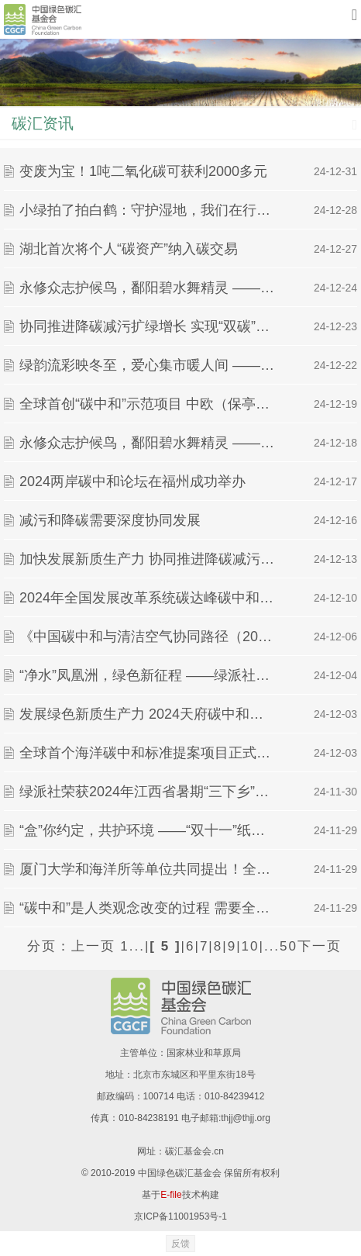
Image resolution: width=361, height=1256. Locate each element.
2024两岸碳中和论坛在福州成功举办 (132, 481)
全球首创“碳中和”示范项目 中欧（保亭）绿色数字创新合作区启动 (147, 404)
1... (132, 946)
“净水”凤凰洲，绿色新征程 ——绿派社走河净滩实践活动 (147, 675)
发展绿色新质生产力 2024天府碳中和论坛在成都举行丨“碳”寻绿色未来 (147, 714)
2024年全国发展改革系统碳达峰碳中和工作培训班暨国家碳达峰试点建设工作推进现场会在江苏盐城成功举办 (147, 598)
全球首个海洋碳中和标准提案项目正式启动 (147, 753)
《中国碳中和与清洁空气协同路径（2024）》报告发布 (147, 636)
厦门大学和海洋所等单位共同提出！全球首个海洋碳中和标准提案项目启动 (147, 869)
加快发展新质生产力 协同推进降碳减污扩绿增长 (147, 559)
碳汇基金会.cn (194, 1151)
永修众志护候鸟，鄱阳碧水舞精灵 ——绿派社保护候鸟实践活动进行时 (147, 287)
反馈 (180, 1243)
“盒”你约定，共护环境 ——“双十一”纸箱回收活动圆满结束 (147, 830)
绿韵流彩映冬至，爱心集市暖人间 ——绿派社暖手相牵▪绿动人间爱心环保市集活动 (147, 365)
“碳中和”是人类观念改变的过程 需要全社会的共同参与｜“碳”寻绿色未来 (147, 908)
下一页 (319, 946)
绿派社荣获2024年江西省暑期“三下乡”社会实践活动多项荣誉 (147, 791)
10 (251, 946)
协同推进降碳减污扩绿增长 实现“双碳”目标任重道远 (147, 326)
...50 (280, 946)
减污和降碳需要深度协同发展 (110, 520)
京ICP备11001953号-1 (180, 1216)
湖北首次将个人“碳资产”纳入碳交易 (128, 249)
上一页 (93, 946)
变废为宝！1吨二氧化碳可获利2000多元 (143, 171)
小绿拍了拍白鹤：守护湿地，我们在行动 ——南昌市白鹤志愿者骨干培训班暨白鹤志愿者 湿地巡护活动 (147, 210)
